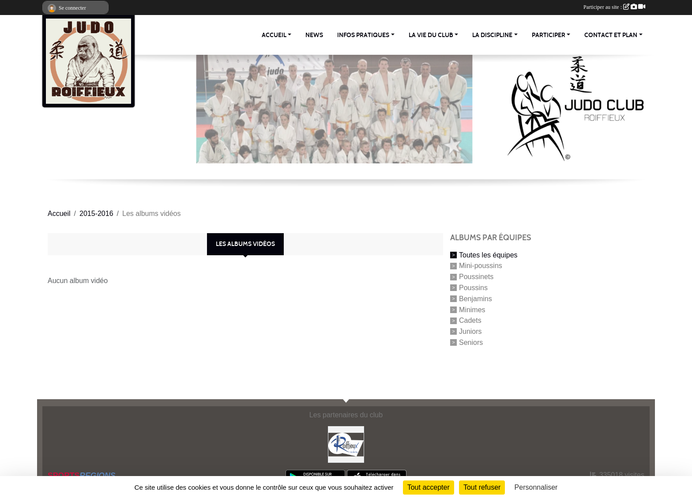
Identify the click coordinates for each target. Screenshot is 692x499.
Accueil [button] (274, 35)
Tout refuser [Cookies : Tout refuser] (481, 487)
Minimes (472, 309)
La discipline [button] (492, 35)
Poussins (473, 287)
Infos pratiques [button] (363, 35)
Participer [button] (548, 35)
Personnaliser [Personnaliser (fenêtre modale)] (536, 487)
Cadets (470, 320)
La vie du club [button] (431, 35)
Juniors (470, 331)
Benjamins (475, 298)
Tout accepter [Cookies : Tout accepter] (428, 487)
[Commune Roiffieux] (346, 444)
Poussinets (476, 276)
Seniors (471, 342)
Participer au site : (614, 7)
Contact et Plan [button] (610, 35)
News (314, 35)
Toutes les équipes (488, 254)
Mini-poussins (480, 265)
